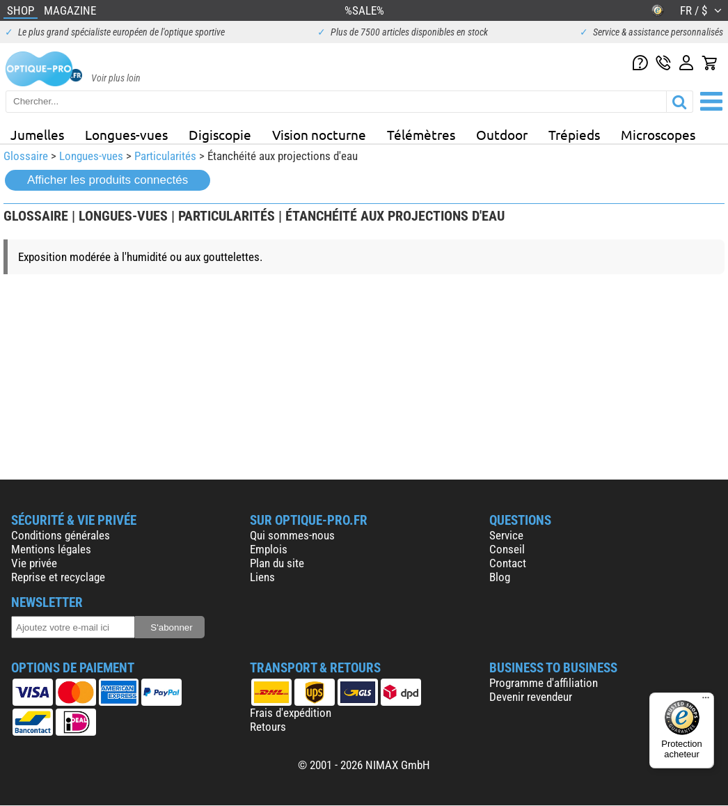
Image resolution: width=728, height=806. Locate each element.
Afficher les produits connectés (107, 180)
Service (506, 535)
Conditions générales (60, 535)
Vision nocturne (319, 134)
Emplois (268, 549)
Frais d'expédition (290, 713)
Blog (499, 577)
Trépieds (574, 134)
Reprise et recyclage (58, 577)
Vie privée (34, 563)
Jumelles (37, 134)
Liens (262, 577)
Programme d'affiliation (543, 683)
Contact (507, 563)
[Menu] (705, 701)
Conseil (507, 549)
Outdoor (502, 134)
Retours (268, 727)
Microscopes (658, 134)
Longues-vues (126, 134)
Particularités (165, 156)
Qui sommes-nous (292, 535)
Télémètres (421, 134)
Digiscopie (220, 134)
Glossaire (25, 156)
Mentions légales (51, 549)
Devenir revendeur (530, 697)
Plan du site (277, 563)
